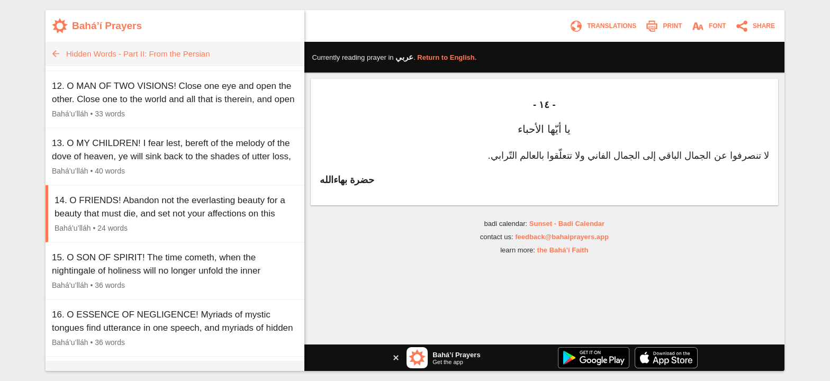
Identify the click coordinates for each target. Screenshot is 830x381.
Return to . (446, 57)
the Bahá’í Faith (563, 250)
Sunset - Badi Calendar (567, 224)
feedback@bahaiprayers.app (562, 237)
